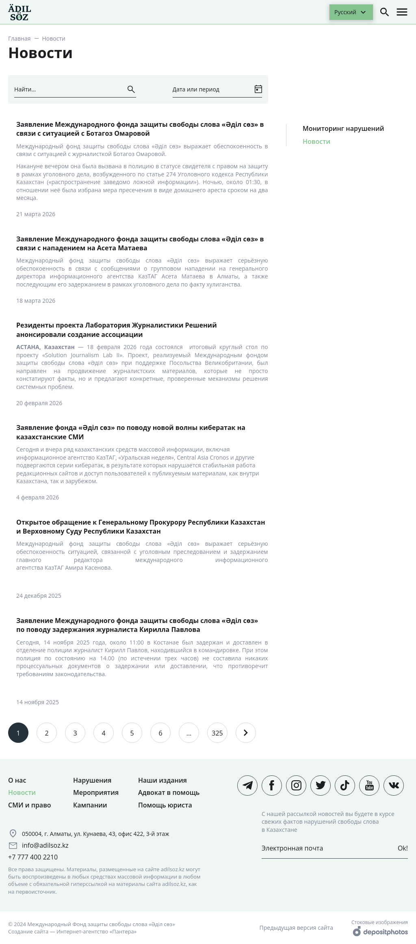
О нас (17, 780)
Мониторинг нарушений (343, 128)
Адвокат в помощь (168, 792)
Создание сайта (28, 931)
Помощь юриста (165, 805)
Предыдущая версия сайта (296, 927)
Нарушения (92, 780)
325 (217, 733)
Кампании (90, 805)
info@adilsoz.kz (45, 845)
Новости (316, 141)
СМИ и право (29, 805)
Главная (19, 38)
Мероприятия (96, 792)
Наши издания (162, 780)
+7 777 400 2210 (33, 857)
